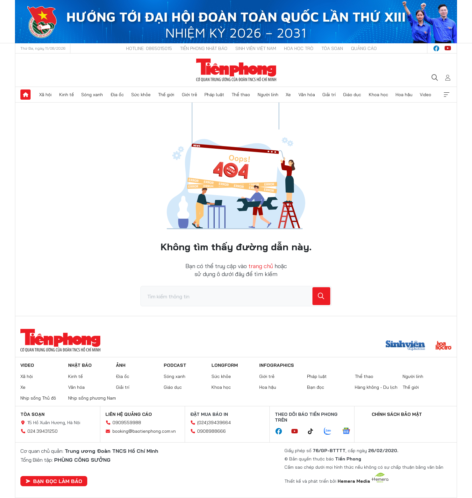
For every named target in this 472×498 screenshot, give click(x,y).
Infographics (276, 365)
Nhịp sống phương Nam (92, 398)
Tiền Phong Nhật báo (203, 48)
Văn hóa (306, 94)
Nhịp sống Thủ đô (38, 398)
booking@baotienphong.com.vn (144, 431)
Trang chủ (25, 94)
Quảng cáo (364, 48)
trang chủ (260, 266)
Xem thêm (446, 94)
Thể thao (241, 94)
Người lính (268, 94)
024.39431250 (42, 431)
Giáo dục (352, 94)
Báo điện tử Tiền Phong (236, 70)
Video (425, 94)
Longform (224, 365)
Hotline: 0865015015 (149, 48)
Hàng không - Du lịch (376, 387)
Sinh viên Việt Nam (255, 48)
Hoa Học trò (298, 48)
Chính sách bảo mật (397, 414)
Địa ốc (117, 94)
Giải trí (329, 94)
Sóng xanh (92, 94)
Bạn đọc (315, 387)
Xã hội (45, 94)
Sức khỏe (141, 94)
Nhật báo (80, 365)
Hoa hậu (404, 94)
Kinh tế (66, 94)
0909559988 (126, 422)
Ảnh (120, 365)
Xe (288, 94)
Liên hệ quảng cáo (128, 414)
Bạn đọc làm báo (53, 481)
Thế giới (166, 94)
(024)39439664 (214, 422)
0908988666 (211, 431)
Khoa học (378, 94)
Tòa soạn (332, 48)
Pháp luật (214, 94)
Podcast (175, 365)
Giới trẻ (189, 94)
